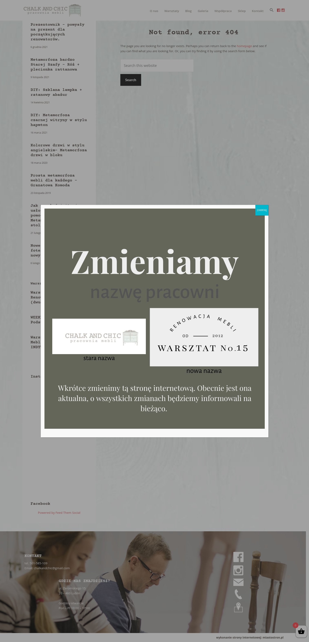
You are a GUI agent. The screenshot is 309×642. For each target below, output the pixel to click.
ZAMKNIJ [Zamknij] (262, 210)
